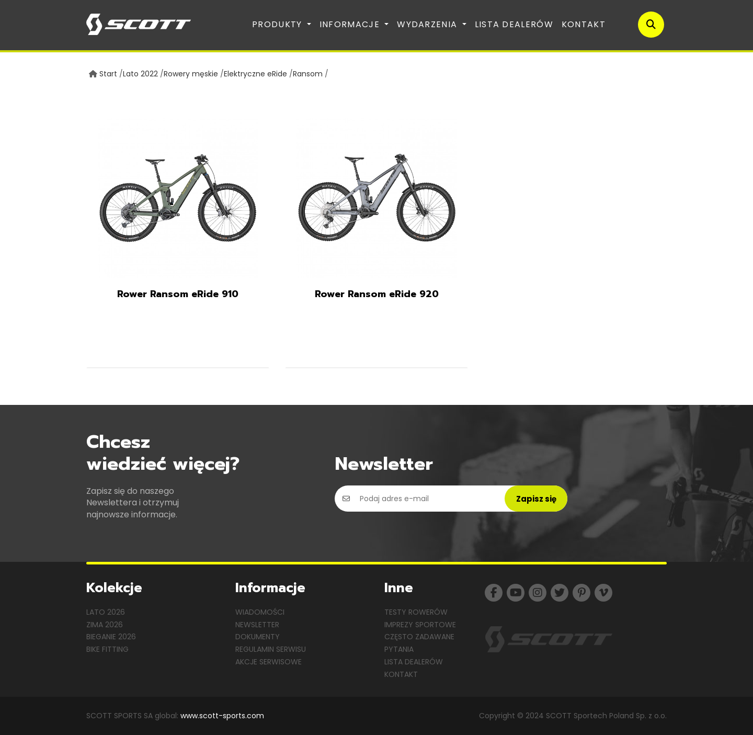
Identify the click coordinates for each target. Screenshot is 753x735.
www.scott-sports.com (222, 715)
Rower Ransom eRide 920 (377, 294)
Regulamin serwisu (270, 649)
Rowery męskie (191, 74)
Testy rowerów (416, 612)
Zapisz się (536, 498)
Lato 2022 (140, 74)
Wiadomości (259, 612)
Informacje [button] (351, 24)
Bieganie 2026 (111, 636)
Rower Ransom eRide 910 (177, 294)
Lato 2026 (105, 612)
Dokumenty (257, 636)
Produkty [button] (278, 24)
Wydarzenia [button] (428, 24)
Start (108, 74)
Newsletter (257, 624)
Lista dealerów (514, 24)
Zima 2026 (104, 624)
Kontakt (584, 24)
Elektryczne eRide (255, 74)
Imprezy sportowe (420, 624)
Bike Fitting (107, 649)
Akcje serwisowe (268, 662)
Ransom (308, 74)
